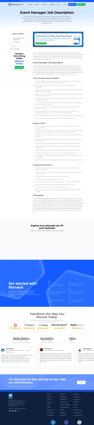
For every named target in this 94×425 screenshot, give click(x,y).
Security (62, 410)
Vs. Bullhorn (76, 394)
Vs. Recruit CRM (77, 412)
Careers (49, 407)
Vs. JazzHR (75, 402)
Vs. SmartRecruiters (78, 415)
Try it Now (81, 381)
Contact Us (62, 394)
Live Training (50, 412)
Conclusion (16, 42)
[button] (22, 4)
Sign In (66, 4)
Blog (48, 404)
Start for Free (81, 4)
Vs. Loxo (75, 407)
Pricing (58, 4)
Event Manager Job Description (18, 38)
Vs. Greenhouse (77, 399)
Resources (49, 402)
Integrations (52, 4)
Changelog (62, 412)
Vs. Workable (76, 397)
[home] (14, 4)
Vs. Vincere (75, 404)
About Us (49, 394)
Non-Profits (63, 415)
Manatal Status (63, 399)
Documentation (64, 402)
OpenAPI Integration (65, 404)
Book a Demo (72, 4)
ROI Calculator (50, 415)
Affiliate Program (64, 407)
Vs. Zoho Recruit (77, 410)
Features (49, 397)
